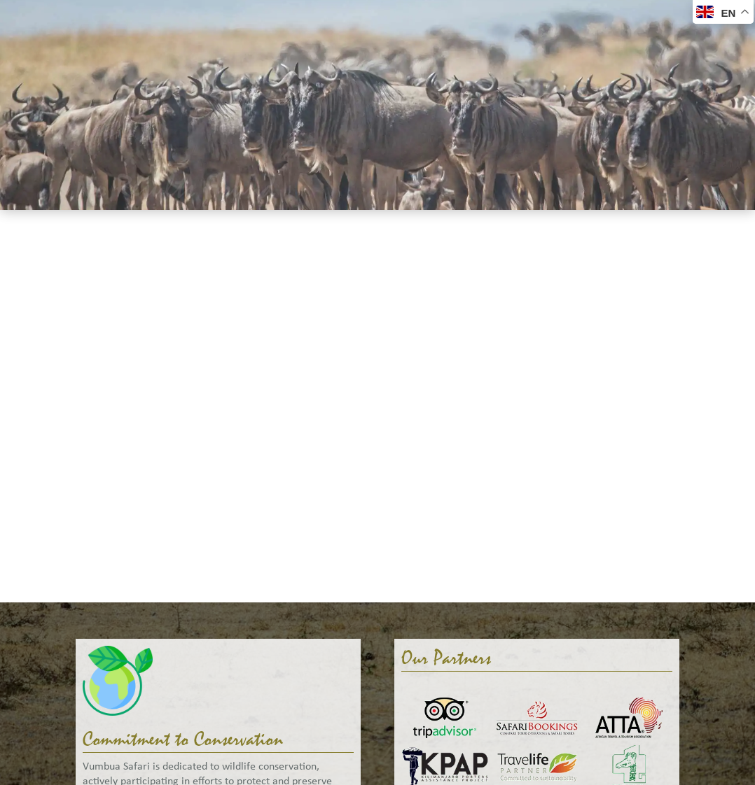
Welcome (47, 17)
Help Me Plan (477, 17)
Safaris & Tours (135, 17)
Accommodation (242, 17)
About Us (333, 17)
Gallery (400, 17)
